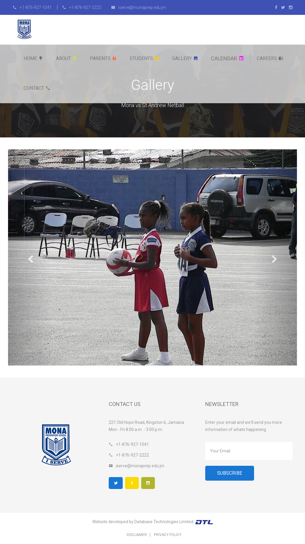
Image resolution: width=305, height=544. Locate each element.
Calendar (227, 58)
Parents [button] (103, 58)
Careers (270, 58)
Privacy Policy (167, 535)
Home (33, 58)
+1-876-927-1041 (33, 7)
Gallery (185, 58)
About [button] (66, 58)
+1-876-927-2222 (81, 7)
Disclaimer (137, 535)
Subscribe (229, 473)
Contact (37, 88)
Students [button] (144, 58)
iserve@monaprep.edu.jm (138, 7)
